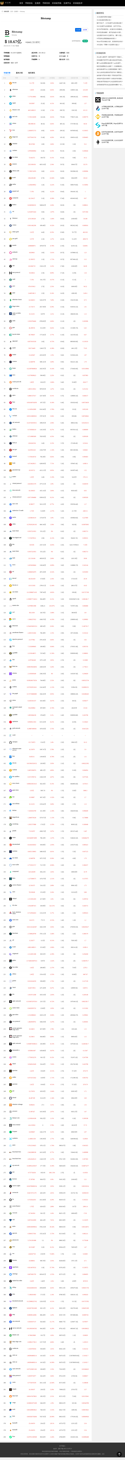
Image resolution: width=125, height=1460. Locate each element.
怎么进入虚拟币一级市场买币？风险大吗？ (110, 57)
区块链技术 (77, 3)
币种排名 (29, 3)
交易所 (37, 3)
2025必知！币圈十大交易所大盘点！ (108, 44)
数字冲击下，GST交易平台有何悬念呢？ (110, 23)
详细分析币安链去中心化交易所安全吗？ (110, 81)
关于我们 (62, 1446)
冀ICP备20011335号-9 (65, 1448)
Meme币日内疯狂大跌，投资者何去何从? (110, 41)
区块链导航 (56, 3)
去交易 (78, 30)
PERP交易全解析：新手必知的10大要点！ (110, 32)
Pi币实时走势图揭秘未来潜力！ (107, 38)
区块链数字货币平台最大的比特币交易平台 (110, 60)
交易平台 (67, 3)
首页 (21, 3)
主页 (11, 11)
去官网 (85, 30)
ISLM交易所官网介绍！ (104, 20)
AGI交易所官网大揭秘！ (104, 17)
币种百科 (46, 3)
